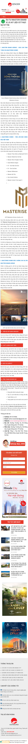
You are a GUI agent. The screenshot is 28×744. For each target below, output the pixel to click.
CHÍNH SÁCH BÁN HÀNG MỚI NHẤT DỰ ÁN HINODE (14, 675)
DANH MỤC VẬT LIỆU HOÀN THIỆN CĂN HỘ (13, 680)
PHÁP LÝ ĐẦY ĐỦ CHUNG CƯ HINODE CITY (12, 670)
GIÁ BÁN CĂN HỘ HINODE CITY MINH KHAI (12, 672)
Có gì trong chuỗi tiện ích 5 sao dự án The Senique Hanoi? (18, 556)
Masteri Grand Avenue (7, 39)
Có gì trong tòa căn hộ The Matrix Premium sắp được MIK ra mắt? (19, 565)
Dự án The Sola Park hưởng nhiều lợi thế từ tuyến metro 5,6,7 (18, 573)
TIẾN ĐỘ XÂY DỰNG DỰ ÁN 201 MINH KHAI (12, 677)
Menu (4, 16)
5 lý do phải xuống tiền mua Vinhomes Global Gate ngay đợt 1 (18, 548)
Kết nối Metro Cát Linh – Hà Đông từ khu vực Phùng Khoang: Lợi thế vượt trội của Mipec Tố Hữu (19, 530)
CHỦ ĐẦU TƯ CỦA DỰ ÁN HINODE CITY (11, 668)
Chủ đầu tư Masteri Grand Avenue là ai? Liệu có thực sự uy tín (19, 539)
